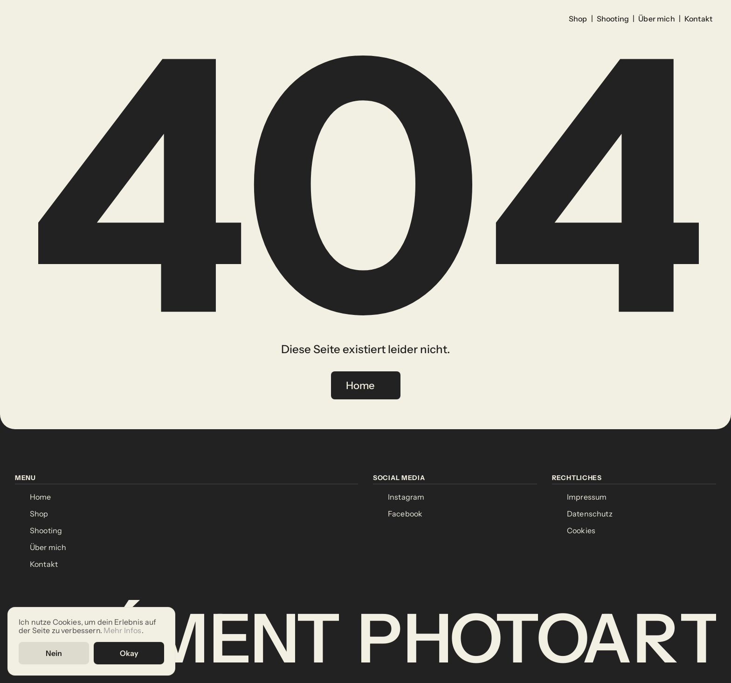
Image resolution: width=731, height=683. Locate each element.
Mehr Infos (122, 629)
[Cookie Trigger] (581, 531)
